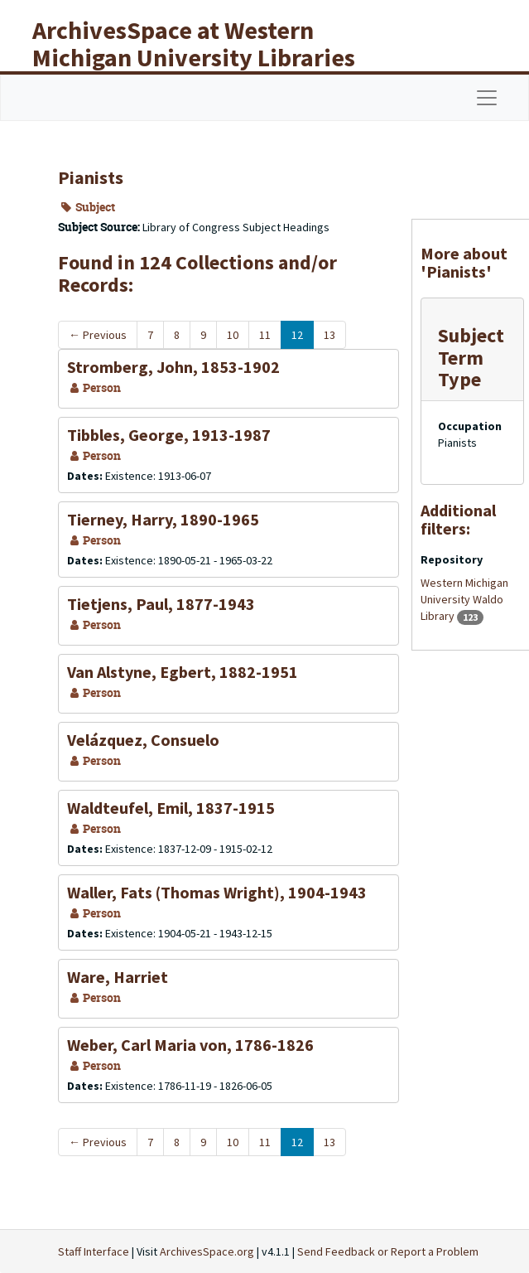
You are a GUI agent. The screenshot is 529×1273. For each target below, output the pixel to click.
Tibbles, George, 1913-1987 (169, 434)
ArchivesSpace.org (207, 1251)
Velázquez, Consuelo (143, 739)
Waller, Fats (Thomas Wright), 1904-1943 (217, 892)
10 (232, 334)
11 (265, 334)
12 (297, 334)
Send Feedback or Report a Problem (388, 1251)
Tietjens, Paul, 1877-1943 (161, 603)
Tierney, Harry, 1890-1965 (163, 519)
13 (329, 334)
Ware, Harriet (117, 976)
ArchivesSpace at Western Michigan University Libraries (193, 43)
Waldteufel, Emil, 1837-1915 (171, 807)
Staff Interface (93, 1251)
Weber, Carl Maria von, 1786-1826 (190, 1044)
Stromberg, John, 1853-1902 (173, 366)
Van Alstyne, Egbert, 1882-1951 (182, 671)
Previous (98, 334)
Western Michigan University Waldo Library (464, 599)
